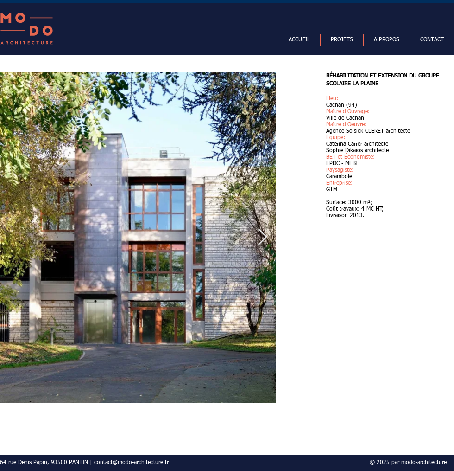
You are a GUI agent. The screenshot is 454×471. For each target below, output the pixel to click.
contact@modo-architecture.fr (131, 462)
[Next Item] (262, 237)
